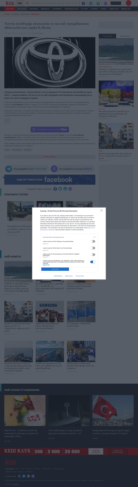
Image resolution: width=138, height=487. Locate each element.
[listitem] (69, 237)
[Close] (102, 211)
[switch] (92, 241)
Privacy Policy (80, 276)
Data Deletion (58, 276)
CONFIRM (55, 269)
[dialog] (69, 243)
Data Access (69, 276)
